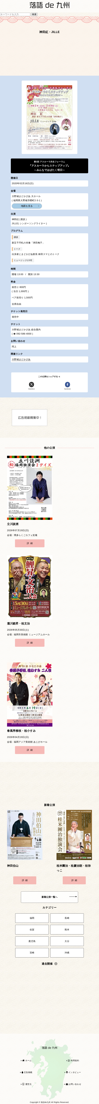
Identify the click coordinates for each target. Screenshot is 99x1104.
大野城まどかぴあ (21, 359)
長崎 (67, 918)
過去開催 (49, 963)
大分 (67, 941)
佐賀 (32, 929)
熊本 (67, 929)
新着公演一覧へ (59, 897)
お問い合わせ (73, 1084)
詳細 (30, 543)
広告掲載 (27, 1072)
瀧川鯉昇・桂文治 (18, 623)
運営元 (27, 1084)
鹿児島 (32, 941)
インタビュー (73, 1072)
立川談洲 (13, 524)
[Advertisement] (49, 56)
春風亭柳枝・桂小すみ (21, 730)
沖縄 (67, 952)
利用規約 (73, 1060)
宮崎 (32, 952)
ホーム (27, 1060)
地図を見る (27, 206)
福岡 (32, 918)
